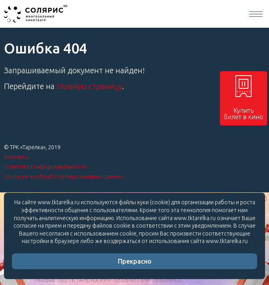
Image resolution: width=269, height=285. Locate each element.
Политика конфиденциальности (45, 166)
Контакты (16, 157)
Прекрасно (135, 261)
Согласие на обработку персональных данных (63, 176)
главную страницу (89, 86)
